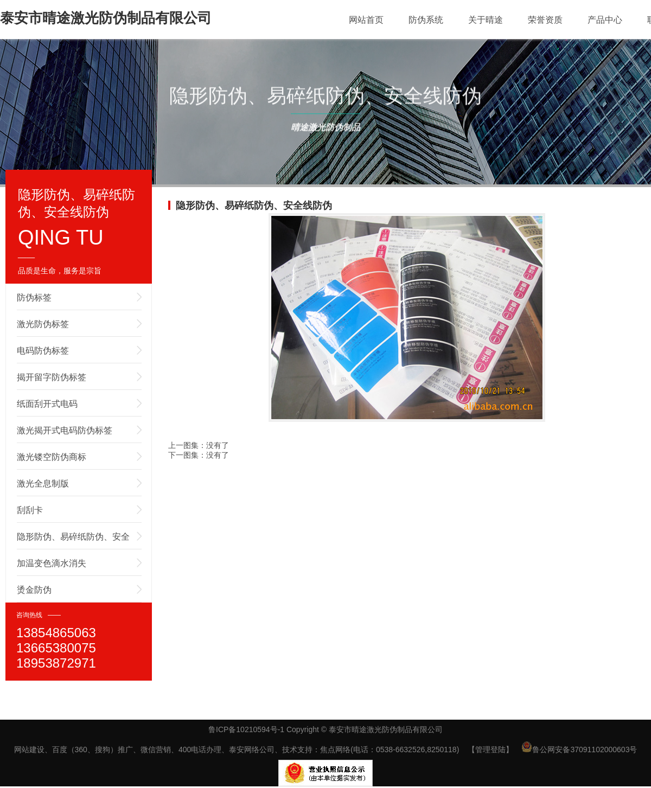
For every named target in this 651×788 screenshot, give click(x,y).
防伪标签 (34, 297)
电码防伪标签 (43, 350)
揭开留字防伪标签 (51, 377)
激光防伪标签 (43, 324)
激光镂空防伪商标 (51, 457)
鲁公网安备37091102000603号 (579, 749)
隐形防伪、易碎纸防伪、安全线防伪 (73, 540)
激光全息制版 (43, 483)
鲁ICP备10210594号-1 (246, 729)
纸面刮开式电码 (47, 403)
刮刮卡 (30, 510)
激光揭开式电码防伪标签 (64, 430)
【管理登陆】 (490, 749)
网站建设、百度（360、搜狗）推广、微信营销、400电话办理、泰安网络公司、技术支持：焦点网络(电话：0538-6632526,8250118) (236, 749)
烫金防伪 (34, 589)
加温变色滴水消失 (51, 563)
